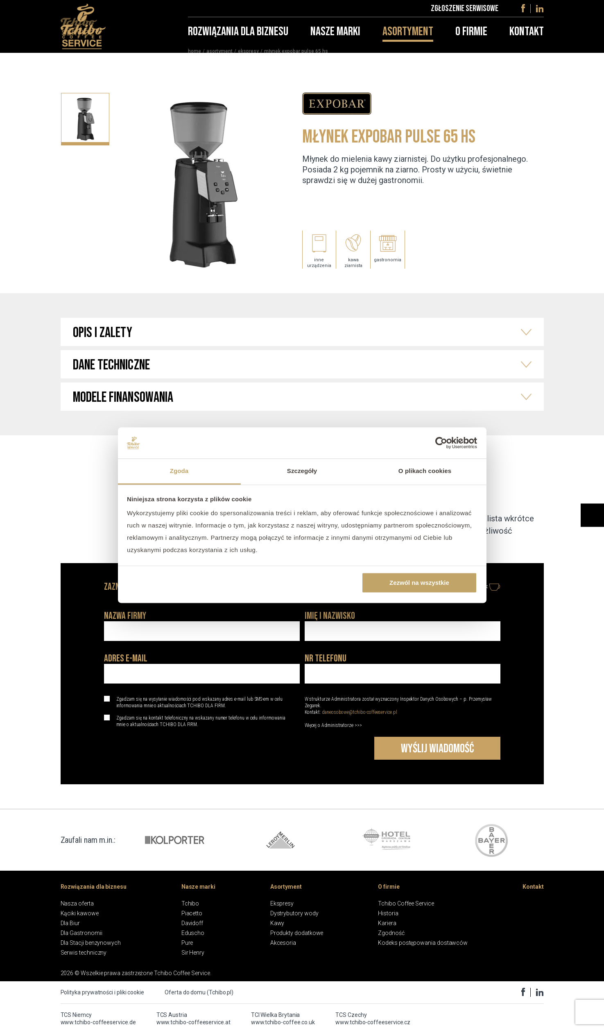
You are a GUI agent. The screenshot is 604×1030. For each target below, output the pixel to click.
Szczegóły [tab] (302, 471)
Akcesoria (283, 942)
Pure (187, 942)
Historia (388, 913)
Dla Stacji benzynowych (91, 942)
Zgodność (391, 933)
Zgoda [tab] (179, 471)
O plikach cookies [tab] (424, 471)
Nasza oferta (77, 903)
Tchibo (190, 903)
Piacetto (191, 913)
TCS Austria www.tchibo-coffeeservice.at (193, 1018)
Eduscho (193, 933)
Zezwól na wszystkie (419, 582)
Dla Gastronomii (81, 933)
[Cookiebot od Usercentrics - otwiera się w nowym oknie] (441, 443)
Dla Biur (70, 923)
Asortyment (407, 36)
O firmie (471, 36)
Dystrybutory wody (294, 913)
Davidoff (192, 923)
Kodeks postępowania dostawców (423, 942)
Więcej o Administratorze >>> (333, 725)
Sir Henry (192, 952)
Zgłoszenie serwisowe (464, 11)
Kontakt (526, 36)
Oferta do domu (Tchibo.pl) (199, 992)
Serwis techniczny (84, 952)
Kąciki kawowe (80, 913)
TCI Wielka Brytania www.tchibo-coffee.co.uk (283, 1018)
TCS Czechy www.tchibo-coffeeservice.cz (372, 1018)
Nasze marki (335, 36)
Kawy (277, 923)
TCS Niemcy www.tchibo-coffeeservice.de (98, 1018)
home (194, 56)
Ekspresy (248, 56)
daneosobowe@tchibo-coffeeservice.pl (359, 712)
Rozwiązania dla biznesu (238, 36)
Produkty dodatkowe (296, 933)
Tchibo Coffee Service (406, 903)
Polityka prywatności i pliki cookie (103, 992)
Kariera (387, 923)
